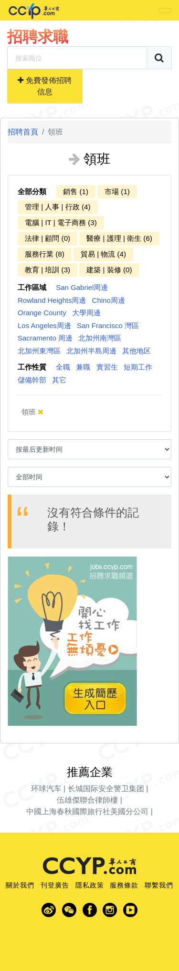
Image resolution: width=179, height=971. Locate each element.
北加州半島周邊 (91, 351)
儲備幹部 (32, 380)
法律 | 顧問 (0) (47, 238)
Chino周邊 (108, 300)
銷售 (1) (75, 191)
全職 (63, 367)
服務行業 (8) (44, 254)
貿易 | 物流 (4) (103, 254)
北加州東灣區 (39, 351)
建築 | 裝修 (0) (109, 270)
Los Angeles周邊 (44, 325)
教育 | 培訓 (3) (47, 270)
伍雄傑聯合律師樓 (87, 800)
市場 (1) (117, 191)
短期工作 (138, 367)
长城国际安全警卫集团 (106, 789)
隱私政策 (89, 885)
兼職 (83, 367)
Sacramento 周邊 (45, 338)
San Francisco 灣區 (108, 325)
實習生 (107, 367)
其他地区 (136, 351)
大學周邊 (86, 313)
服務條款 (124, 885)
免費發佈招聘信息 (45, 86)
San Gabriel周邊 (82, 287)
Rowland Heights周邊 (52, 300)
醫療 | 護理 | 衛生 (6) (119, 238)
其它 (59, 380)
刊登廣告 (55, 885)
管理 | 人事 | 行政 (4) (58, 207)
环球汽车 (46, 789)
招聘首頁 (23, 132)
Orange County (42, 313)
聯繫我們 (159, 885)
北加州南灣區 (99, 338)
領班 (32, 412)
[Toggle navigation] (165, 10)
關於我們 (20, 885)
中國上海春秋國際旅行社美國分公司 (87, 811)
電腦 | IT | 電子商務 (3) (61, 222)
